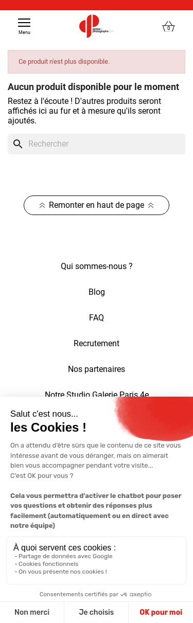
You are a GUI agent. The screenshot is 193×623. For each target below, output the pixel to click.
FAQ (96, 318)
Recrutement (96, 343)
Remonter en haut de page (96, 205)
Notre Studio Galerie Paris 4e (97, 395)
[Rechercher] (96, 144)
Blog (97, 292)
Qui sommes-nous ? (97, 266)
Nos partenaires (96, 369)
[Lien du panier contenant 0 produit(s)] (168, 26)
